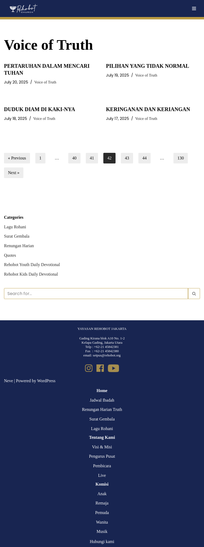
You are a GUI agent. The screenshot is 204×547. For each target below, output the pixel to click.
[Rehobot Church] (23, 8)
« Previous (17, 158)
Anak (102, 493)
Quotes (10, 255)
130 (180, 158)
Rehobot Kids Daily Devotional (31, 274)
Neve (8, 380)
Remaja (102, 503)
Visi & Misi (102, 447)
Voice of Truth (45, 82)
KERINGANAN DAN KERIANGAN (148, 109)
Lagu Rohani (15, 227)
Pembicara (102, 466)
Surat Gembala (16, 236)
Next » (13, 172)
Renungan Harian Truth (102, 409)
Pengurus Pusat (102, 456)
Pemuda (102, 512)
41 (92, 158)
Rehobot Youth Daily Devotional (32, 264)
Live (102, 475)
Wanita (102, 522)
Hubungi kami (102, 541)
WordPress (46, 380)
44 (144, 158)
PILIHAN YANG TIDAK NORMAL (147, 66)
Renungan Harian (19, 245)
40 (74, 158)
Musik (102, 531)
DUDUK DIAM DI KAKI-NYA (39, 109)
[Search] (96, 293)
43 (127, 158)
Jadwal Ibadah (102, 400)
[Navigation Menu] (194, 8)
